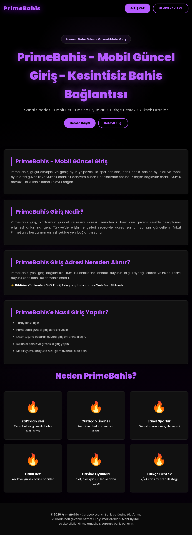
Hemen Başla (80, 123)
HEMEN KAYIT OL (171, 8)
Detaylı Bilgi (113, 123)
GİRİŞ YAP (137, 8)
